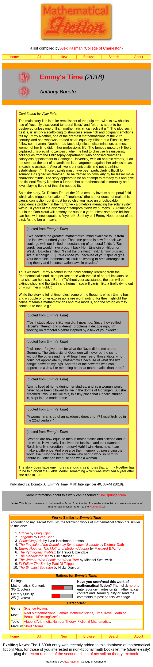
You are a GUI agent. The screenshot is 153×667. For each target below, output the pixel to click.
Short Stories (33, 626)
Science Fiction (35, 608)
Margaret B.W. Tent (109, 548)
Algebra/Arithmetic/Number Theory (50, 621)
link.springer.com (113, 495)
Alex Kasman (71, 48)
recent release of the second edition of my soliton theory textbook (83, 654)
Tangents (25, 537)
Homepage (96, 506)
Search (113, 57)
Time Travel (103, 613)
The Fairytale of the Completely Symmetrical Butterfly (59, 544)
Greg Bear (46, 537)
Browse (89, 57)
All (39, 57)
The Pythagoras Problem (37, 552)
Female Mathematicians (75, 613)
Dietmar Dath (114, 544)
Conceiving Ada (30, 541)
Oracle (24, 533)
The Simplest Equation (36, 567)
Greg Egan (42, 533)
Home (14, 57)
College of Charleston (103, 48)
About (138, 57)
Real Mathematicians (39, 613)
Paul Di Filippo (63, 564)
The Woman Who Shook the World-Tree (49, 560)
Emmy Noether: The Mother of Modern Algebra (54, 548)
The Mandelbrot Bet (34, 556)
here (132, 585)
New (64, 57)
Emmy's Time (61, 77)
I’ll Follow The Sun (32, 564)
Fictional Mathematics (93, 621)
